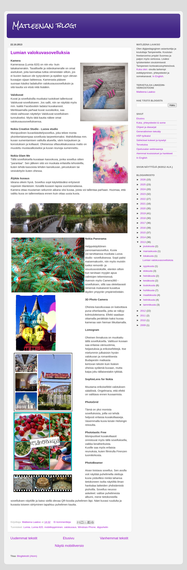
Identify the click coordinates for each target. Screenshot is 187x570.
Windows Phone (87, 527)
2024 (143, 189)
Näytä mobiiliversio (69, 546)
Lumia (26, 527)
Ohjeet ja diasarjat (146, 127)
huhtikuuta (149, 290)
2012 (143, 310)
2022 (143, 199)
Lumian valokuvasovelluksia (40, 52)
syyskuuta (149, 266)
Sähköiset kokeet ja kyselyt (151, 140)
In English (157, 76)
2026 (143, 179)
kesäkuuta (149, 280)
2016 (143, 227)
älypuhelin (102, 527)
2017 (143, 222)
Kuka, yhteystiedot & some (151, 122)
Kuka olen (141, 69)
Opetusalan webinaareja (149, 149)
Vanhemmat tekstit (114, 538)
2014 (143, 237)
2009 (143, 325)
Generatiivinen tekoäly (148, 131)
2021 (143, 203)
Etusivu (68, 538)
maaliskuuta (150, 295)
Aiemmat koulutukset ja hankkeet (154, 153)
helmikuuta (149, 299)
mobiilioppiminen (53, 527)
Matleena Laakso (145, 91)
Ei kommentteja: (63, 522)
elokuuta (148, 271)
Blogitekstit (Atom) (27, 556)
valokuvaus (70, 527)
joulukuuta (149, 246)
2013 (143, 242)
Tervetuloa (142, 144)
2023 (143, 194)
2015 (143, 232)
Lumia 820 (37, 527)
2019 (143, 213)
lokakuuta (148, 256)
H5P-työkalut (143, 136)
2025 (143, 184)
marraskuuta (150, 251)
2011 (143, 315)
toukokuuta (149, 285)
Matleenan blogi (44, 25)
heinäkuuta (149, 275)
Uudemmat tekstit (23, 538)
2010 (143, 320)
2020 (143, 208)
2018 (143, 218)
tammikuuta (150, 304)
